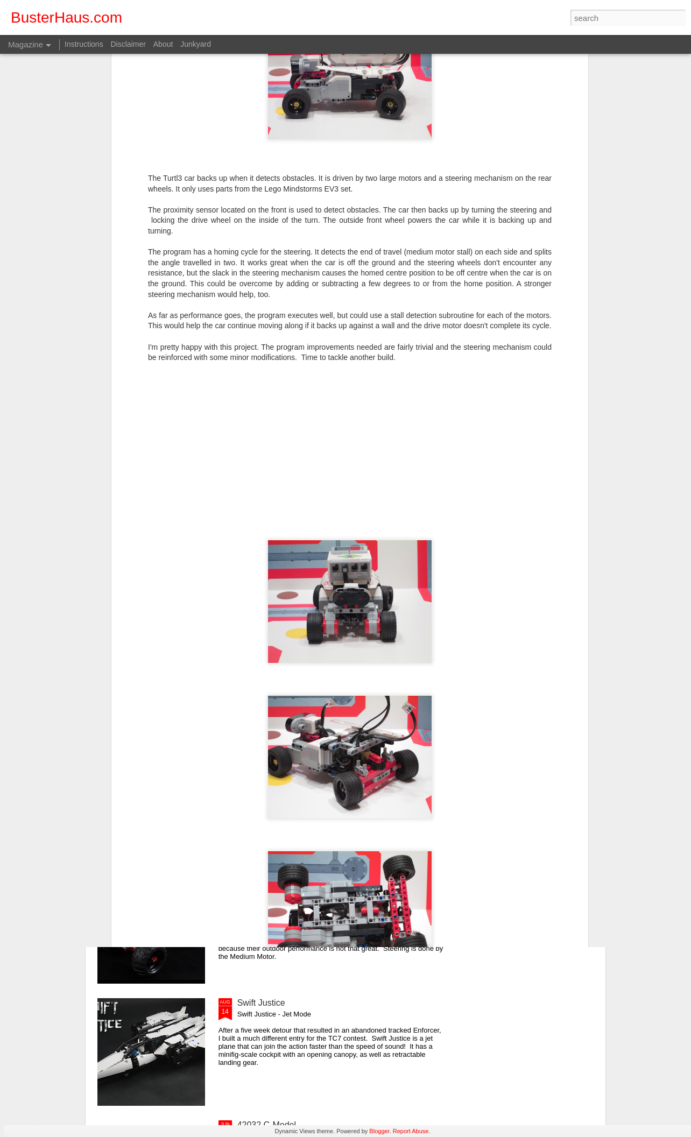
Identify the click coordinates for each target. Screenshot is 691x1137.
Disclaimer (128, 44)
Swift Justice (261, 1002)
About (163, 44)
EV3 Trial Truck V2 (273, 880)
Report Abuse (411, 1131)
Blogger (379, 1131)
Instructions (84, 44)
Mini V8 (251, 758)
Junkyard (195, 44)
